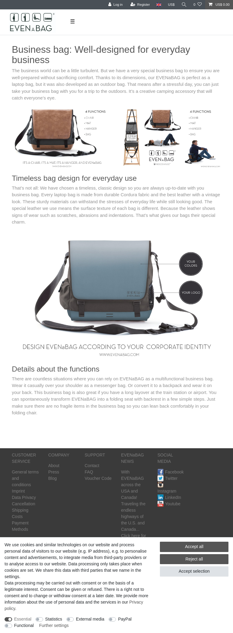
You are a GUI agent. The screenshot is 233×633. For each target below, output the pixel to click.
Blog (52, 478)
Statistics (53, 619)
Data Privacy (24, 497)
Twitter (167, 478)
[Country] (158, 4)
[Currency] (171, 4)
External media (90, 619)
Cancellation (23, 503)
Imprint (18, 491)
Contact (92, 465)
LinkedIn (169, 497)
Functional (24, 625)
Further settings (54, 625)
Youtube (169, 503)
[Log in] (115, 4)
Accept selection (194, 571)
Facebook (170, 472)
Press (53, 472)
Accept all (194, 546)
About (53, 465)
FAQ (89, 472)
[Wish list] (197, 4)
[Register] (140, 4)
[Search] (184, 4)
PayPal (124, 619)
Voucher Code (98, 478)
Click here (130, 535)
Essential (23, 619)
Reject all (194, 559)
